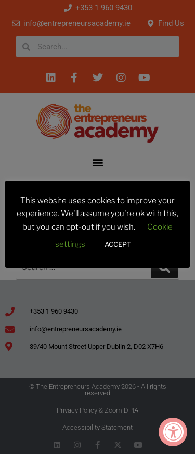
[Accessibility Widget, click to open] (173, 432)
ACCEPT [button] (118, 244)
